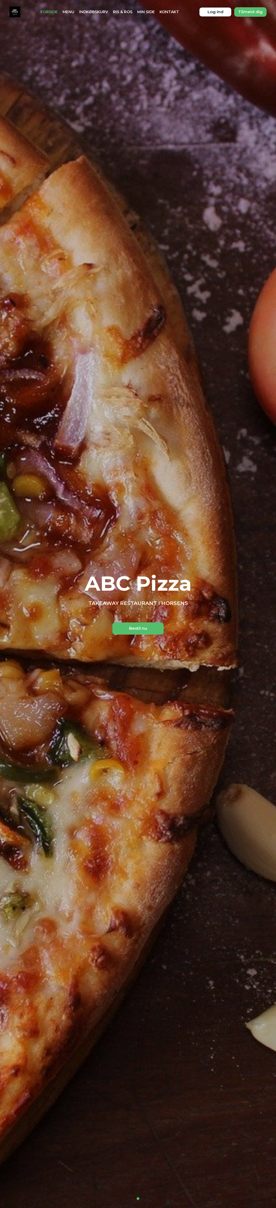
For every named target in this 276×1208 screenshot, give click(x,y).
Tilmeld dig (250, 11)
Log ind (215, 11)
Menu (68, 11)
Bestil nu (138, 628)
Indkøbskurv (93, 11)
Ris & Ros (122, 11)
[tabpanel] (138, 604)
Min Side (146, 11)
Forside (49, 11)
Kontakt (169, 11)
